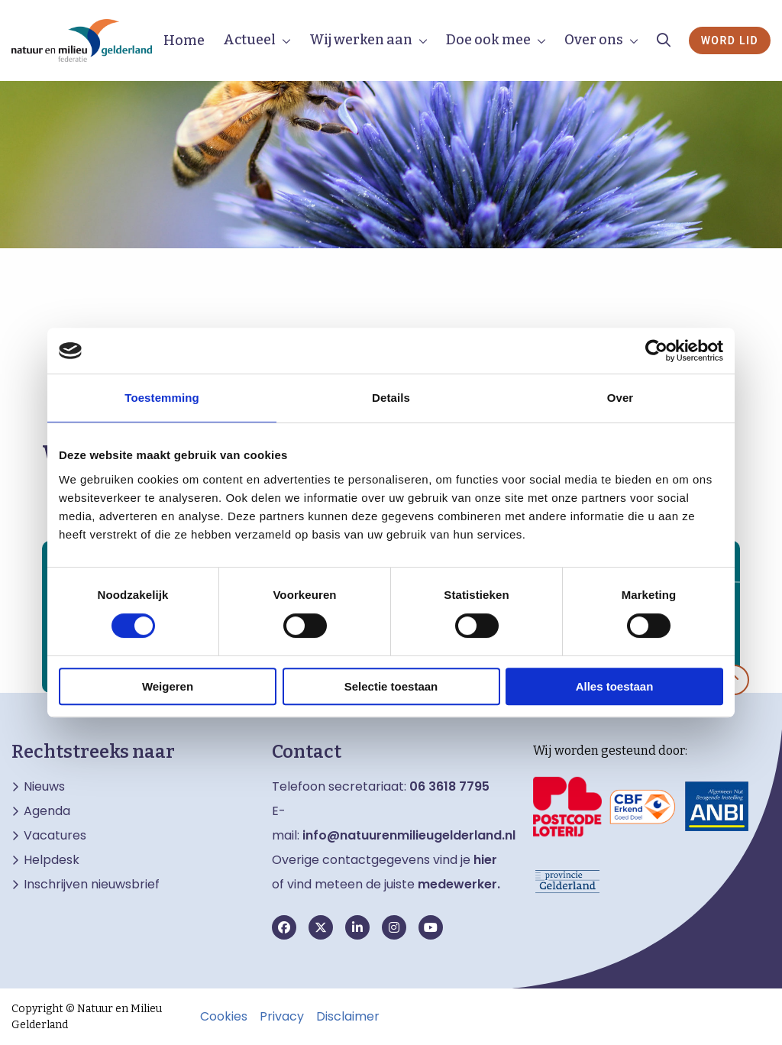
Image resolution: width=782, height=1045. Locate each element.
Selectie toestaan (391, 686)
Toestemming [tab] (161, 397)
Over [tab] (620, 397)
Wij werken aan (360, 39)
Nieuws (44, 787)
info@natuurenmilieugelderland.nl (408, 835)
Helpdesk (51, 860)
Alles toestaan (615, 686)
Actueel (249, 39)
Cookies (223, 1017)
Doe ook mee (488, 39)
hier (485, 860)
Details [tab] (391, 397)
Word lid (729, 40)
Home (184, 40)
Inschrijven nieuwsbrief (92, 884)
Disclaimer (348, 1017)
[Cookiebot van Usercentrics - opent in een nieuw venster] (656, 350)
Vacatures (55, 836)
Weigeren (167, 686)
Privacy (282, 1017)
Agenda (47, 811)
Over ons (593, 39)
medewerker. (459, 884)
